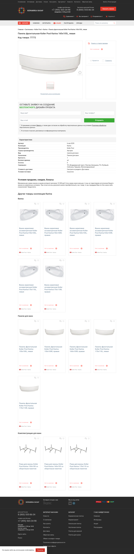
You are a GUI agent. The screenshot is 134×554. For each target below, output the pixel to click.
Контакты (77, 2)
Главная (20, 29)
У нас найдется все (101, 512)
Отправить (99, 120)
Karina (45, 29)
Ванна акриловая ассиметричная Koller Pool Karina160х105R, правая (104, 231)
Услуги (46, 2)
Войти (105, 2)
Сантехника (29, 29)
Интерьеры (46, 23)
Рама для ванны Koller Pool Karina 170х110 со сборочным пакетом (79, 466)
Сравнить (108, 60)
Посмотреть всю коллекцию (50, 94)
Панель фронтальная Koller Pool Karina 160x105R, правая (78, 349)
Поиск (20, 538)
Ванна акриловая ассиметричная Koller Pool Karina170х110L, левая (28, 288)
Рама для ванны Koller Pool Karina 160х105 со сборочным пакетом (53, 466)
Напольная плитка (74, 523)
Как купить (53, 2)
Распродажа (68, 23)
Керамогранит (73, 520)
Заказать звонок (108, 9)
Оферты (39, 125)
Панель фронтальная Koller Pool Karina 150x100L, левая (28, 349)
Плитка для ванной (75, 531)
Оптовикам (30, 2)
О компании (22, 2)
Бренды (79, 23)
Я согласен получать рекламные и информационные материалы (43, 131)
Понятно (40, 550)
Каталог (25, 23)
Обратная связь (87, 2)
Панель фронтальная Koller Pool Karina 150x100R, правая (53, 349)
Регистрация (112, 2)
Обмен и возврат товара (51, 538)
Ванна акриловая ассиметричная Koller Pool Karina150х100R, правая (53, 231)
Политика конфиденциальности (54, 542)
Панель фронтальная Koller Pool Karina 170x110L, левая (104, 349)
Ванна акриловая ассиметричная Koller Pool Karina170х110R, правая (53, 288)
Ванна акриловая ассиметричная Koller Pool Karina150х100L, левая (28, 231)
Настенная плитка (74, 527)
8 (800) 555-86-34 (85, 10)
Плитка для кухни (74, 535)
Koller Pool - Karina (25, 252)
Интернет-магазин (50, 512)
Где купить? (62, 2)
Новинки (36, 23)
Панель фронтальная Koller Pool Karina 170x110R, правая (28, 405)
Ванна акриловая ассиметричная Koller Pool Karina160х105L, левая (79, 231)
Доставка (39, 2)
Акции (58, 23)
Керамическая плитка (76, 516)
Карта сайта (22, 534)
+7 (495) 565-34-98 (61, 10)
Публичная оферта (49, 546)
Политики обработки (99, 125)
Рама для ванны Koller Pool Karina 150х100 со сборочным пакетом (28, 466)
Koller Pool (37, 29)
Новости (70, 2)
